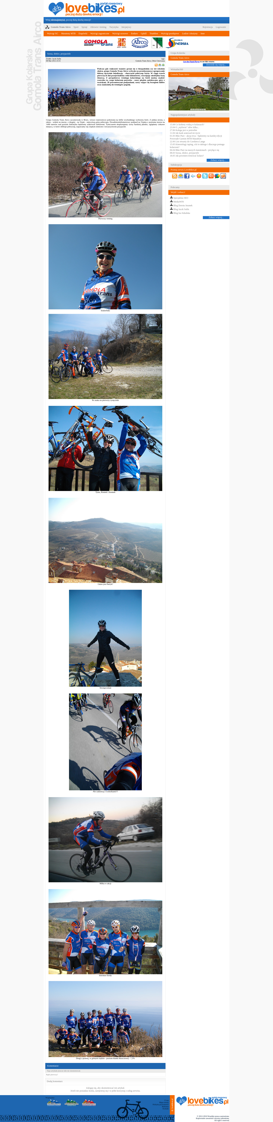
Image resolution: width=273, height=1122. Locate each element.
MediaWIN (178, 201)
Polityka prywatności (161, 1104)
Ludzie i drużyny (190, 33)
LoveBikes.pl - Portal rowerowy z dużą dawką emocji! (86, 8)
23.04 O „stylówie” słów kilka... (184, 127)
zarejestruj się (101, 1090)
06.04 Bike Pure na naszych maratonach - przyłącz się (194, 150)
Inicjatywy (126, 27)
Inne (203, 33)
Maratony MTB (68, 33)
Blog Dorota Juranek (182, 205)
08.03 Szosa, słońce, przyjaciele (184, 153)
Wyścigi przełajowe (170, 33)
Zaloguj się (91, 1088)
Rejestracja (208, 27)
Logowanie (221, 27)
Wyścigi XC (52, 33)
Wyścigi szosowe (120, 33)
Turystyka (113, 27)
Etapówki (83, 33)
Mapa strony (164, 1102)
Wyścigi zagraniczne (99, 33)
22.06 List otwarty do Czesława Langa (187, 141)
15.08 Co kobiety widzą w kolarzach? (187, 124)
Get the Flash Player (191, 62)
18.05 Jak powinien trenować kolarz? (187, 155)
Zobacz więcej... (218, 160)
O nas (166, 1100)
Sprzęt (84, 27)
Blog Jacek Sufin (181, 209)
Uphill (144, 33)
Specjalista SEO (180, 198)
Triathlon (154, 33)
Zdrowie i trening (98, 27)
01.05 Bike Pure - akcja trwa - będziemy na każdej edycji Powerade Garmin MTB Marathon (196, 137)
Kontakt (166, 1109)
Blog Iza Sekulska (181, 213)
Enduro (134, 33)
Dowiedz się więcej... (216, 64)
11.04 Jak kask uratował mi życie (185, 133)
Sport (76, 27)
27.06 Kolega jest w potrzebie (183, 130)
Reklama (165, 1107)
